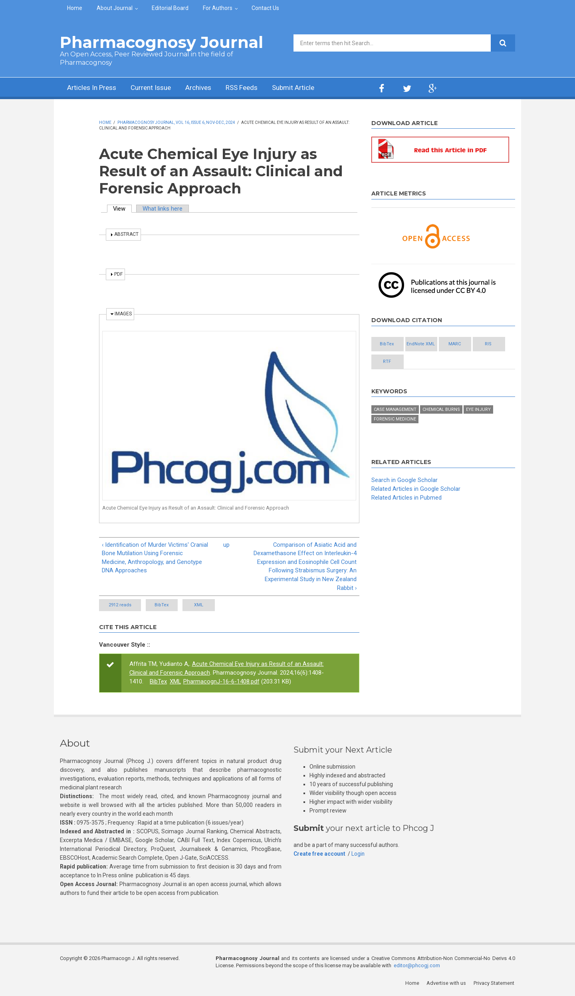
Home (74, 8)
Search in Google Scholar (404, 480)
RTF (435, 362)
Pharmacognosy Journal (161, 42)
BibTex (167, 605)
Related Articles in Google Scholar (415, 489)
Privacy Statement (494, 984)
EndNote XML (435, 344)
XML (213, 605)
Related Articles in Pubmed (406, 498)
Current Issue (155, 88)
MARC (479, 344)
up (226, 544)
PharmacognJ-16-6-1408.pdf (222, 682)
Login (359, 854)
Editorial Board (170, 8)
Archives (206, 88)
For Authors (217, 8)
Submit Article (305, 88)
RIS (392, 362)
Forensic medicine (395, 419)
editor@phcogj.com (417, 967)
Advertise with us (447, 984)
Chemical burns (441, 410)
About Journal (115, 8)
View (123, 208)
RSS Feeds (251, 88)
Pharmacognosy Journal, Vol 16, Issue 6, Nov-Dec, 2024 (176, 122)
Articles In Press (93, 88)
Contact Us (265, 8)
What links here (163, 208)
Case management (395, 410)
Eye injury (478, 410)
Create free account (319, 854)
